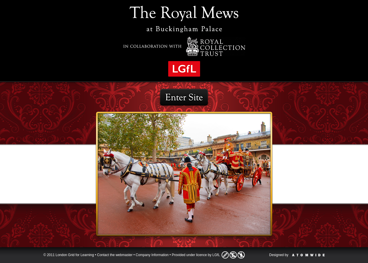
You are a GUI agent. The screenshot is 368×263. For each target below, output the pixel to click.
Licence (233, 255)
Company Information (152, 255)
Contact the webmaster (115, 255)
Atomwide (308, 255)
